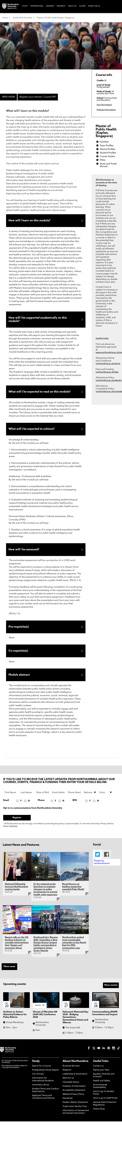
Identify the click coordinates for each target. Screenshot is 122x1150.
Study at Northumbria (22, 18)
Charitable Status (71, 1085)
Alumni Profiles (107, 149)
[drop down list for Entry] (106, 795)
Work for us (68, 1081)
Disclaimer (68, 1101)
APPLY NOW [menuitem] (8, 97)
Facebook (106, 856)
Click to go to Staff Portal (105, 1101)
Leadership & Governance (75, 1076)
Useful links (100, 1063)
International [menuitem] (36, 6)
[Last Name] (27, 795)
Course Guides (107, 156)
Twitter (97, 856)
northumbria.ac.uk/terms (108, 364)
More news (9, 969)
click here (13, 829)
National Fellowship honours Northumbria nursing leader (16, 889)
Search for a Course (41, 1068)
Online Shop (99, 1111)
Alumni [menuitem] (82, 6)
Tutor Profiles (106, 146)
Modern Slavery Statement (75, 1105)
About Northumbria (75, 1063)
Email (6, 803)
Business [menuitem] (50, 6)
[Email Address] (58, 795)
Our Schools (38, 1076)
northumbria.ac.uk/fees (107, 372)
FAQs (102, 160)
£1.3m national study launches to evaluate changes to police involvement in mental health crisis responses (45, 892)
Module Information (106, 110)
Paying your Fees (101, 1072)
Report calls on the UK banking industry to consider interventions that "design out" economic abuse (17, 945)
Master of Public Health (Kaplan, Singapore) (55, 18)
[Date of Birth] (42, 795)
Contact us (98, 1068)
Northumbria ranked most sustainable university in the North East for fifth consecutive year (74, 945)
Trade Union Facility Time (75, 1109)
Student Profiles (108, 153)
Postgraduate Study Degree (45, 1072)
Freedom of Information (74, 1089)
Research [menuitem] (61, 6)
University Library (40, 1087)
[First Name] (11, 795)
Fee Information (104, 105)
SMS (74, 803)
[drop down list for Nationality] (90, 795)
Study (36, 1063)
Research (67, 1072)
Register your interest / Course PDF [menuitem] (38, 97)
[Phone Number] (74, 795)
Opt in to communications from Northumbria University (32, 810)
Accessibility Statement (74, 1093)
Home (5, 18)
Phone (41, 803)
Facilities (104, 142)
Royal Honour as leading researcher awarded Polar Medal (73, 889)
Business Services (71, 1068)
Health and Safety (101, 1083)
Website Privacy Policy (73, 1097)
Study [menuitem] (25, 6)
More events (110, 988)
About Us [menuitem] (72, 6)
